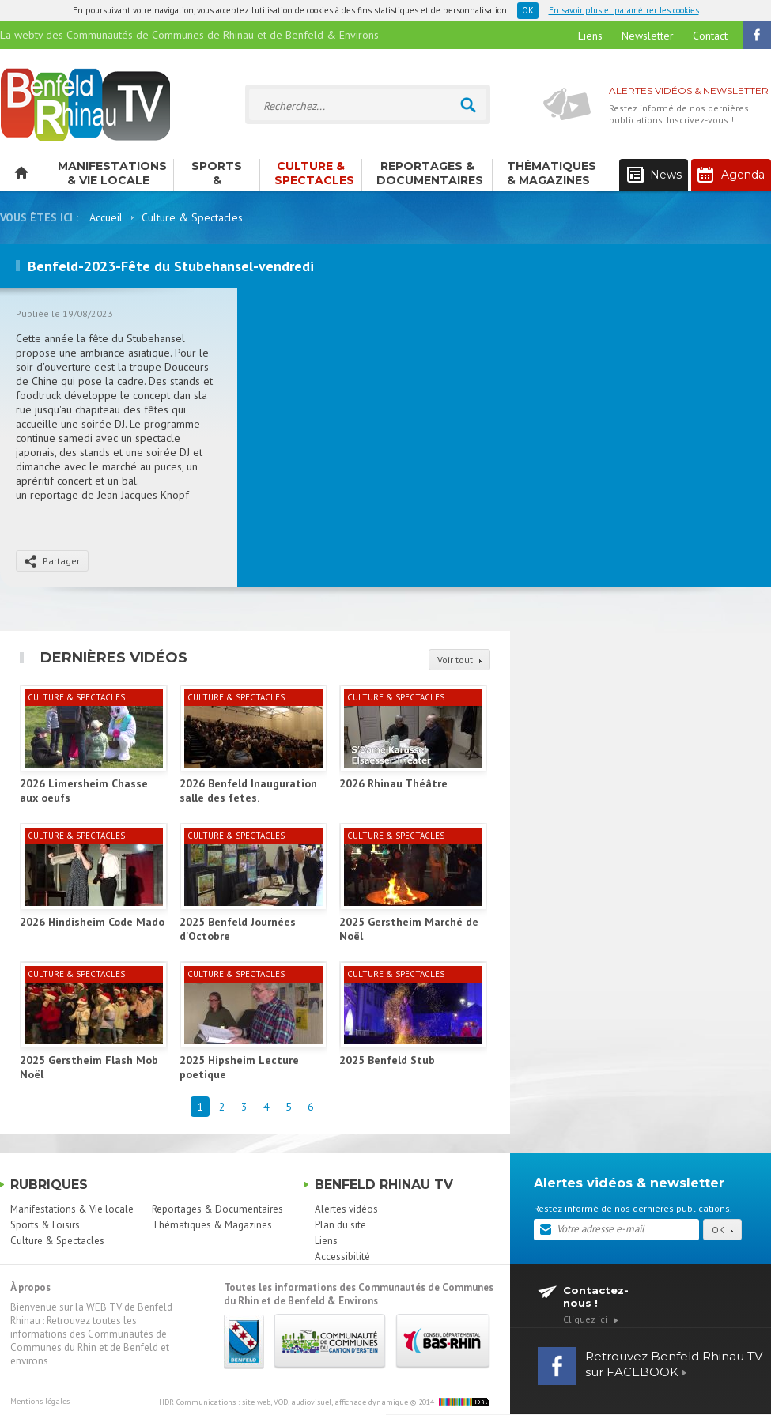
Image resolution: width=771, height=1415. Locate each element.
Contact (710, 35)
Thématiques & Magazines (551, 173)
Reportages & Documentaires (429, 173)
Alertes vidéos (346, 1209)
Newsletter (648, 35)
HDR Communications (283, 1402)
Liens (590, 35)
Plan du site (340, 1225)
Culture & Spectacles (314, 173)
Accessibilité (342, 1256)
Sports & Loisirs (216, 175)
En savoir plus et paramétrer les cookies (624, 10)
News (654, 175)
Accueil (106, 217)
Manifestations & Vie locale (112, 173)
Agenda (731, 175)
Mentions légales (40, 1401)
